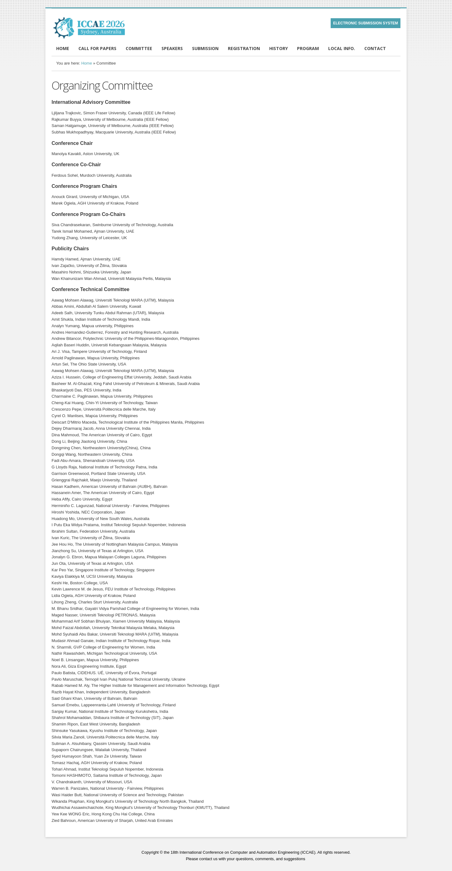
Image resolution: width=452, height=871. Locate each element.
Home (86, 63)
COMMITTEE (139, 48)
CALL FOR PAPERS (97, 48)
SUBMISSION (205, 48)
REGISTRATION (244, 48)
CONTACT (375, 48)
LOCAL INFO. (341, 48)
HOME (62, 48)
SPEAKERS (172, 48)
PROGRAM (308, 48)
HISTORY (278, 48)
